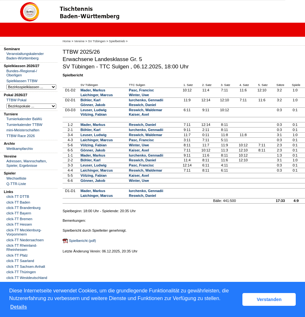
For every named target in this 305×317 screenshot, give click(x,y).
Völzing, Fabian (93, 114)
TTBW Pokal (16, 100)
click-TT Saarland (20, 261)
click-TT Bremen (19, 219)
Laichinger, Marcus (96, 95)
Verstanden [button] (269, 299)
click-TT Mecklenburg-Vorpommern (24, 232)
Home (67, 41)
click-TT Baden (18, 202)
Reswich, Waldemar (146, 110)
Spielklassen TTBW (21, 81)
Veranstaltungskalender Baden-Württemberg (25, 56)
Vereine (79, 41)
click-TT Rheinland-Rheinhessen (21, 247)
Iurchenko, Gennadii (146, 100)
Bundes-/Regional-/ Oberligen (21, 73)
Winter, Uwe (139, 95)
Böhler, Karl (90, 100)
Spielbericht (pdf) (82, 241)
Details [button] (18, 307)
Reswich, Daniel (142, 105)
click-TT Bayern (18, 213)
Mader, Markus (92, 90)
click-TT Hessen (19, 224)
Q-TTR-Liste (16, 184)
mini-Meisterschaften (22, 130)
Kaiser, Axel (139, 114)
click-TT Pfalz (17, 255)
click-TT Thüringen (21, 272)
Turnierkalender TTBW (24, 125)
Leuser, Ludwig (93, 110)
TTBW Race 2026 (20, 136)
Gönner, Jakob (92, 105)
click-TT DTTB (17, 196)
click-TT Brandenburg (23, 208)
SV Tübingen (96, 41)
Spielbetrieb (117, 41)
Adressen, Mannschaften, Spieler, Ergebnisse (26, 163)
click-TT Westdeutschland (26, 278)
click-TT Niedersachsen (25, 240)
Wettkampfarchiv (19, 149)
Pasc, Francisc (141, 90)
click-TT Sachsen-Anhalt (25, 266)
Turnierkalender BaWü (24, 119)
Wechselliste (16, 178)
